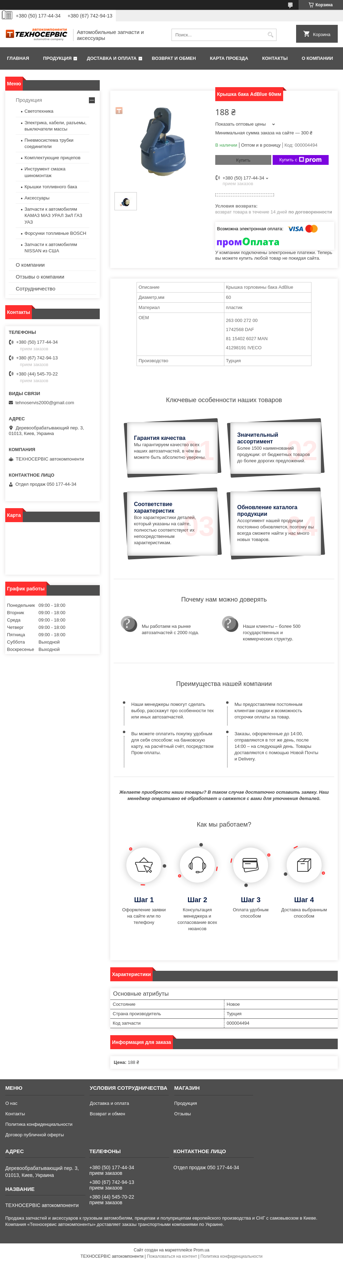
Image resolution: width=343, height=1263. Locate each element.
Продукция (57, 58)
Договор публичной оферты (34, 1134)
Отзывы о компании (40, 277)
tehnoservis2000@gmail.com (44, 402)
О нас (11, 1103)
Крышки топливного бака (50, 186)
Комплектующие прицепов (52, 157)
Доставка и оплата (111, 58)
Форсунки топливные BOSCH (55, 233)
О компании (317, 58)
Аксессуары (36, 198)
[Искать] (270, 35)
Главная (18, 58)
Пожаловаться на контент (172, 1256)
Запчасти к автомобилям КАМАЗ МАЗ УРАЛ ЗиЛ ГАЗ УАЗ (53, 215)
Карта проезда (229, 58)
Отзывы (182, 1113)
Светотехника (39, 111)
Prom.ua (201, 1250)
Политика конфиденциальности (38, 1124)
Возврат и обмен (174, 58)
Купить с (300, 160)
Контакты (275, 58)
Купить (243, 160)
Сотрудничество (35, 289)
